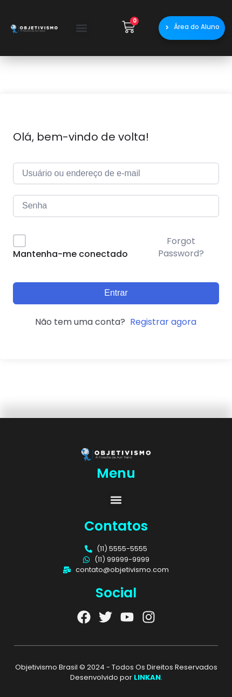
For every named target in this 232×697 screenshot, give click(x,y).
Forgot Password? (181, 247)
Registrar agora (163, 322)
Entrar (116, 292)
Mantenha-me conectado (70, 254)
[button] (82, 28)
